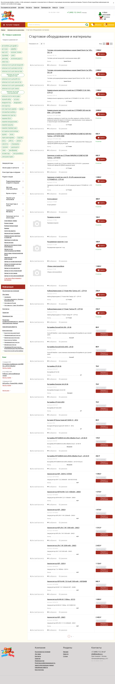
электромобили (18, 153)
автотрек (5, 49)
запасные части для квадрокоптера (13, 75)
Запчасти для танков (10, 273)
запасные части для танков (10, 88)
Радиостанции (8, 223)
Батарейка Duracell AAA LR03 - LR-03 (60, 347)
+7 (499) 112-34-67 (74, 12)
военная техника (16, 52)
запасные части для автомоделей (12, 65)
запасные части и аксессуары (11, 96)
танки (4, 150)
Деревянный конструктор (11, 342)
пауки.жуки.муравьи (8, 137)
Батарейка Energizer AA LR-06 (57, 384)
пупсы (4, 140)
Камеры (6, 228)
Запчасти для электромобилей (14, 276)
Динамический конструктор (12, 335)
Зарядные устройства (11, 240)
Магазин (65, 652)
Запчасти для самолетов (12, 268)
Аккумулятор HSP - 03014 (56, 563)
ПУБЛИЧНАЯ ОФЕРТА (9, 327)
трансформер (13, 150)
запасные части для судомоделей (12, 85)
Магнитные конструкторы (12, 337)
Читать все (5, 390)
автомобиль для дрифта (9, 46)
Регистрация (106, 14)
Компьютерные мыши (11, 226)
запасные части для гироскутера (12, 71)
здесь (19, 3)
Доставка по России (10, 303)
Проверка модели (53, 217)
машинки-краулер (7, 125)
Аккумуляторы (8, 242)
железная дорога (16, 58)
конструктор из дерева (9, 109)
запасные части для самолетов (11, 82)
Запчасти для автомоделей (13, 261)
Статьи (62, 7)
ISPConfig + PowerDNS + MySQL (12, 383)
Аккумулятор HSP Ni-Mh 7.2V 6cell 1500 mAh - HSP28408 (67, 581)
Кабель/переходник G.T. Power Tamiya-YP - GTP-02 (65, 309)
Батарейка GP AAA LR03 (55, 402)
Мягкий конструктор (10, 344)
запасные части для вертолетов (12, 68)
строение (5, 147)
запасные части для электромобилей (13, 92)
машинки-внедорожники (9, 121)
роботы (11, 140)
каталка (16, 99)
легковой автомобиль (9, 112)
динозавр (5, 58)
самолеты (5, 144)
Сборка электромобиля (55, 266)
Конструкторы (7, 330)
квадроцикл (17, 102)
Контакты (29, 7)
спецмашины (15, 144)
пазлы (11, 134)
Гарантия (36, 7)
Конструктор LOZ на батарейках (13, 350)
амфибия (13, 49)
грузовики (5, 55)
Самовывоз (7, 297)
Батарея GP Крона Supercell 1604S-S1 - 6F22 (62, 420)
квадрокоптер (6, 102)
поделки (20, 137)
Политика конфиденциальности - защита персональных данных (13, 321)
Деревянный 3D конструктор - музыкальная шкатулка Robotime (13, 347)
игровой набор (6, 99)
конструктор (6, 105)
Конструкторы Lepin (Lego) (12, 333)
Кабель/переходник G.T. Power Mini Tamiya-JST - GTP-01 (67, 291)
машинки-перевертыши (9, 128)
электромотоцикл (7, 156)
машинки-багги (6, 118)
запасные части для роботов (11, 79)
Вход (105, 12)
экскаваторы (6, 153)
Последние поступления (8, 7)
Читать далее (6, 368)
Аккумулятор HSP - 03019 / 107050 (59, 474)
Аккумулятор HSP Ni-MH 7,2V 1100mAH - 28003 (64, 492)
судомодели (15, 147)
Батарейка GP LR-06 (54, 366)
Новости (55, 7)
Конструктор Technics (10, 340)
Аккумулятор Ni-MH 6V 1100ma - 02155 (61, 599)
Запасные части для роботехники (10, 258)
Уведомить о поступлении (104, 334)
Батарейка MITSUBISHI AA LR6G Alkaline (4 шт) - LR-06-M (67, 438)
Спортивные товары (10, 220)
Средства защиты (10, 231)
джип (13, 55)
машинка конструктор (9, 115)
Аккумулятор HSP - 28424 (56, 509)
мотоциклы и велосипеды (10, 131)
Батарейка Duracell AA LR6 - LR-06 (59, 327)
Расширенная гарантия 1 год (57, 242)
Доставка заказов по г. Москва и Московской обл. (13, 300)
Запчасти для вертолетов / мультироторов (12, 264)
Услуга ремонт (52, 199)
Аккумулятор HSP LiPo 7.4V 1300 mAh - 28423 (63, 527)
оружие (4, 134)
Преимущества (46, 7)
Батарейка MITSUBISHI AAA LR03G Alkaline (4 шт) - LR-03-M (68, 456)
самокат (18, 140)
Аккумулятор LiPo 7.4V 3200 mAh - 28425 (61, 545)
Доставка (21, 7)
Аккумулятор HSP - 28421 (56, 617)
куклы (21, 109)
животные (5, 61)
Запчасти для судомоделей (13, 270)
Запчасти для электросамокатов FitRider (12, 250)
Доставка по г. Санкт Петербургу (13, 305)
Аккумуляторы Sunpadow (12, 233)
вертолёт (5, 52)
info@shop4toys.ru (97, 654)
